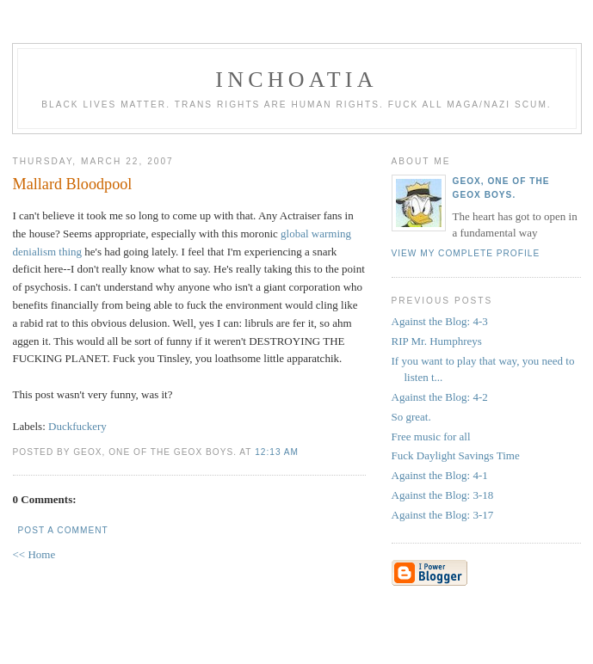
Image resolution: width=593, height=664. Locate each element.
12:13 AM (277, 452)
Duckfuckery (77, 426)
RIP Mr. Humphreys (437, 341)
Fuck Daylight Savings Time (456, 455)
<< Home (34, 554)
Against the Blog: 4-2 (440, 396)
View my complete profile (466, 253)
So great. (411, 416)
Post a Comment (63, 530)
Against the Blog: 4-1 (440, 475)
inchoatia (296, 79)
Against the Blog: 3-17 (443, 514)
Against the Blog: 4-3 (440, 321)
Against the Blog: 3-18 (443, 495)
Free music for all (431, 436)
